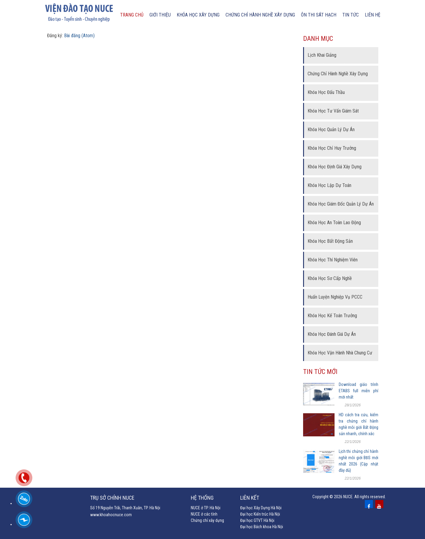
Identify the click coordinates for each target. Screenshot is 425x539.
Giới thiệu (160, 15)
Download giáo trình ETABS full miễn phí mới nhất (358, 390)
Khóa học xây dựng (198, 15)
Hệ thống (202, 498)
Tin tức (350, 15)
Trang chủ (131, 15)
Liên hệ (372, 15)
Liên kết (249, 498)
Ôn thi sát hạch (318, 15)
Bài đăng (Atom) (79, 35)
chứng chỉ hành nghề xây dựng (260, 15)
